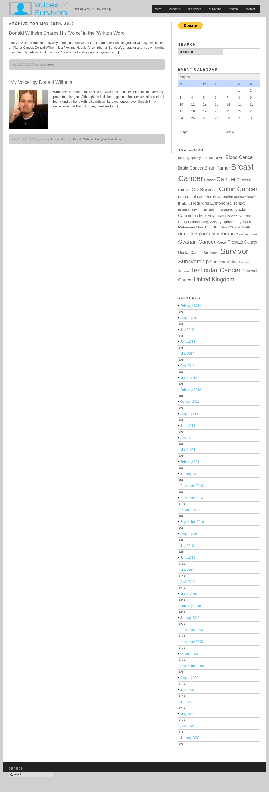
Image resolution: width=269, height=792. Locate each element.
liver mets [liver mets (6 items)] (246, 216)
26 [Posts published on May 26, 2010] (205, 118)
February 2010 (190, 606)
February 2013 (190, 306)
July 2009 (187, 690)
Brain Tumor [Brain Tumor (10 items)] (217, 168)
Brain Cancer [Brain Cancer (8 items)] (191, 168)
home (158, 9)
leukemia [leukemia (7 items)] (207, 215)
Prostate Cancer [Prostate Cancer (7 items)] (242, 242)
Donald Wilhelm (83, 139)
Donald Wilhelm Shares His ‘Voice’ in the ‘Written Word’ (67, 33)
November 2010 (191, 498)
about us (175, 9)
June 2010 (187, 558)
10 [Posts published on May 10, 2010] (181, 104)
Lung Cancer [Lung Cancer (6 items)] (189, 222)
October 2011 (190, 402)
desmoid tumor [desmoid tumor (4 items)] (244, 197)
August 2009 (189, 678)
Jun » (230, 132)
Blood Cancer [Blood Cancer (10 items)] (240, 157)
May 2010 (187, 570)
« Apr (183, 132)
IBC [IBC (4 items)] (235, 203)
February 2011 (190, 462)
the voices (194, 9)
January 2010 (190, 618)
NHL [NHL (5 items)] (215, 227)
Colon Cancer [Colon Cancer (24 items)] (238, 189)
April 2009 (187, 726)
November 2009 (191, 642)
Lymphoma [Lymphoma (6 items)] (227, 222)
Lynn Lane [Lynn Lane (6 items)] (246, 222)
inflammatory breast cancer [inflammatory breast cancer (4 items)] (197, 210)
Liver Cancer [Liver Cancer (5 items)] (226, 216)
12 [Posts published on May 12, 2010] (205, 104)
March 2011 (188, 450)
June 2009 (187, 702)
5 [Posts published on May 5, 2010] (204, 97)
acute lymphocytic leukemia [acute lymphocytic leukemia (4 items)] (198, 158)
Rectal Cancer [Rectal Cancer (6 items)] (190, 252)
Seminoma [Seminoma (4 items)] (211, 253)
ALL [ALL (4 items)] (222, 158)
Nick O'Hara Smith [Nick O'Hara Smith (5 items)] (235, 227)
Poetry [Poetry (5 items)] (222, 242)
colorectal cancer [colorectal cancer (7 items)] (193, 197)
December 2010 (191, 486)
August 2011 (189, 414)
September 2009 (192, 666)
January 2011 (190, 474)
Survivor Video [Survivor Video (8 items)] (224, 261)
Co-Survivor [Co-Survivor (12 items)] (205, 189)
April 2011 (187, 438)
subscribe (215, 9)
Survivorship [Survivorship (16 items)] (193, 261)
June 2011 (187, 426)
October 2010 (190, 510)
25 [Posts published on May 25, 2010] (193, 118)
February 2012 (190, 390)
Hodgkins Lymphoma (109, 139)
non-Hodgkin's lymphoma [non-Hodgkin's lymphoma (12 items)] (206, 233)
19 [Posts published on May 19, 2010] (205, 111)
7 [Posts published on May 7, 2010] (227, 97)
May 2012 (187, 354)
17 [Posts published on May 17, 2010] (181, 111)
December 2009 (191, 630)
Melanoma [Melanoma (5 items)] (186, 227)
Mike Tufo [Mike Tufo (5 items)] (204, 227)
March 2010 (188, 594)
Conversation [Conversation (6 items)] (221, 197)
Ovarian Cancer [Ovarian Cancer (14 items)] (197, 242)
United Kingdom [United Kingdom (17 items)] (214, 279)
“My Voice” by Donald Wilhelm (40, 82)
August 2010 (189, 534)
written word (55, 139)
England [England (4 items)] (184, 203)
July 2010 (187, 546)
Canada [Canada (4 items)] (210, 180)
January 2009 (190, 738)
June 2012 (187, 342)
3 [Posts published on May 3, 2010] (180, 97)
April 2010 (187, 582)
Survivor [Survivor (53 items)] (234, 251)
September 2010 (192, 522)
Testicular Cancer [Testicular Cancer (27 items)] (215, 270)
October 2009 (190, 654)
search (233, 9)
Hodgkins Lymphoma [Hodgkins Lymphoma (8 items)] (211, 203)
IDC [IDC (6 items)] (242, 203)
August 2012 (189, 318)
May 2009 (187, 714)
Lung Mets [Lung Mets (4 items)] (209, 222)
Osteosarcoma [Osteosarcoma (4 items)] (246, 234)
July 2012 (187, 330)
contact (250, 9)
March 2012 (188, 378)
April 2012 (187, 366)
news (50, 64)
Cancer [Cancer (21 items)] (226, 179)
